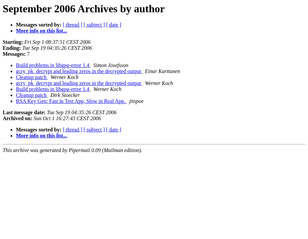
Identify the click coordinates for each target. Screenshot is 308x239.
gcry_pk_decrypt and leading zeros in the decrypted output (79, 71)
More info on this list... (41, 31)
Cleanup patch (32, 77)
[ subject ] (94, 25)
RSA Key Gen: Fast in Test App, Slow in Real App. (71, 101)
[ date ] (113, 25)
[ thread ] (72, 25)
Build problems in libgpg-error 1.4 (53, 65)
